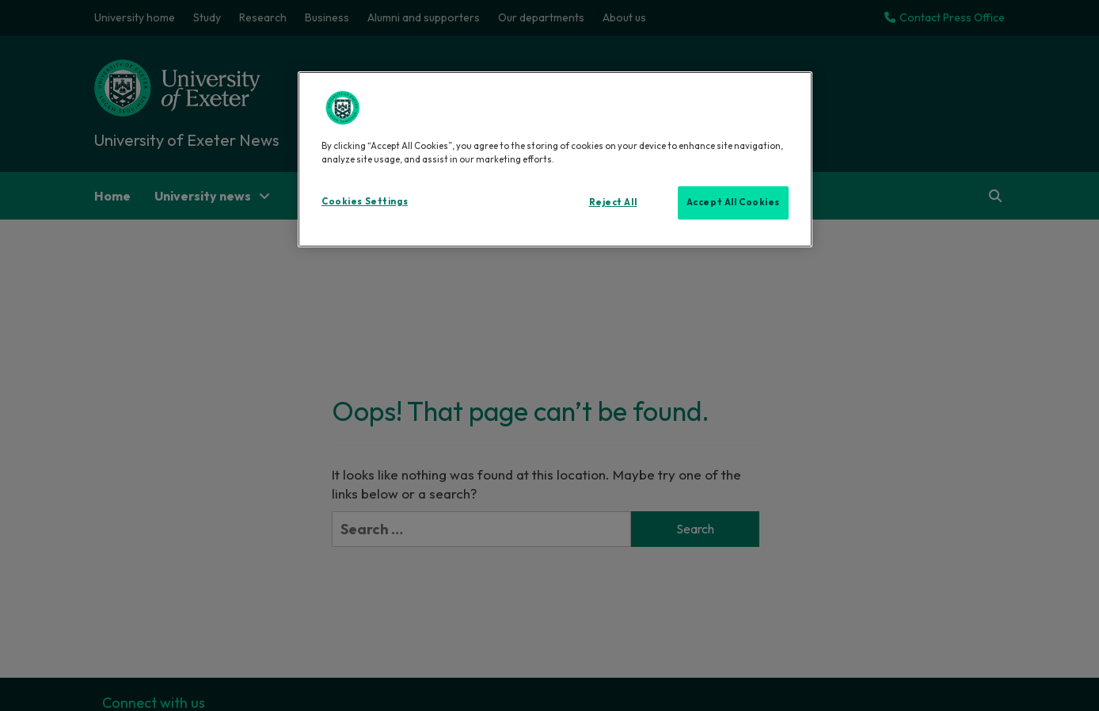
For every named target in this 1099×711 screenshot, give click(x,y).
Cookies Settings (364, 201)
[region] (555, 159)
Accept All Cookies (733, 202)
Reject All (613, 202)
